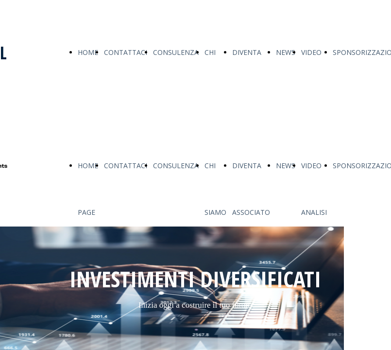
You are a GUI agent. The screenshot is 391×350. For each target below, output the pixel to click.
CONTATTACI (125, 52)
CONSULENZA (176, 52)
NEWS (285, 52)
